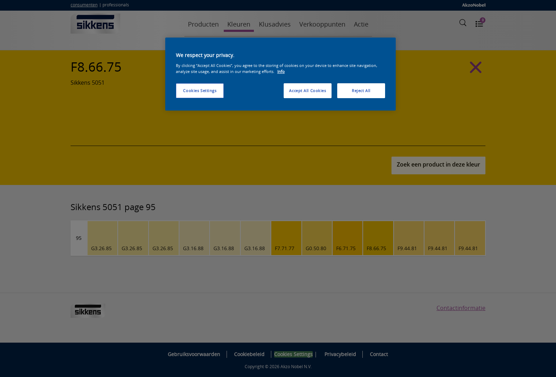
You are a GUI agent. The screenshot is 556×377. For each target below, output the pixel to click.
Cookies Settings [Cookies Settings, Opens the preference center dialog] (199, 90)
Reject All (361, 90)
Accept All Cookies (307, 90)
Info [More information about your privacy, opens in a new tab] (281, 71)
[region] (280, 74)
